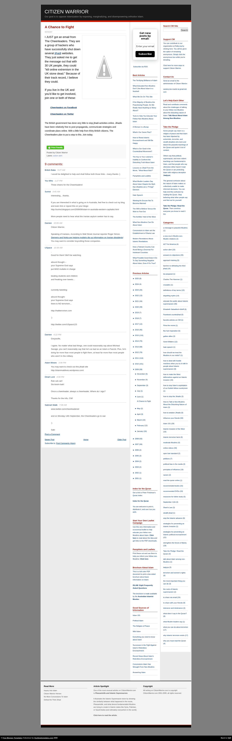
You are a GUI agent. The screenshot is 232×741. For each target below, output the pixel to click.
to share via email (170, 597)
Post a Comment (52, 434)
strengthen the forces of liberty (175, 543)
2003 (137, 467)
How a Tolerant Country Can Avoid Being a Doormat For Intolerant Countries (143, 249)
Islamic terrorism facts (172, 437)
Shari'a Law (168, 507)
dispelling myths (169, 296)
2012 (137, 352)
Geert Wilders (168, 342)
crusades (167, 285)
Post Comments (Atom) (66, 443)
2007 (137, 444)
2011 (137, 358)
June (139, 397)
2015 (137, 335)
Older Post (121, 440)
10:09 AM (58, 223)
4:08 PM (60, 377)
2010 (137, 364)
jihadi (58, 53)
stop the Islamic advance (173, 518)
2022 (137, 295)
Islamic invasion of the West (174, 429)
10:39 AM (58, 248)
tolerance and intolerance (173, 608)
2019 (137, 312)
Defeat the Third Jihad (52, 700)
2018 (137, 318)
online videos (168, 448)
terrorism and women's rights (174, 573)
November (141, 380)
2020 (137, 307)
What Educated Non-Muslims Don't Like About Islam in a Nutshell (144, 88)
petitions (166, 459)
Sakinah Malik (51, 405)
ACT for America (169, 244)
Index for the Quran (141, 501)
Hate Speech (138, 195)
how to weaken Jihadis (172, 413)
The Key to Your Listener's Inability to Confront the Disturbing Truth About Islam (144, 159)
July (139, 391)
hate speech (168, 347)
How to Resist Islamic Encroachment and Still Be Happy (143, 140)
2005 (137, 456)
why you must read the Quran (174, 641)
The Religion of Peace (141, 626)
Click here (144, 559)
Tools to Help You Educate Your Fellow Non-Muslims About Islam (145, 118)
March (139, 420)
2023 (137, 290)
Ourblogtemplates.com (43, 738)
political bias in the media (173, 464)
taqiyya (167, 175)
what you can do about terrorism (175, 627)
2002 (137, 473)
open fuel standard (170, 453)
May (139, 408)
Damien (48, 223)
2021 (137, 301)
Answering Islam (139, 672)
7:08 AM (63, 405)
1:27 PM (58, 181)
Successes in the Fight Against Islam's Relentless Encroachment (144, 648)
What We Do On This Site (143, 97)
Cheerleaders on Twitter (62, 114)
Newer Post (49, 440)
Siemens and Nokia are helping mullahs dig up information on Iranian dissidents (87, 237)
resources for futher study (173, 497)
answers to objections (171, 255)
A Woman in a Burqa (141, 127)
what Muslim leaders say (173, 622)
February (140, 425)
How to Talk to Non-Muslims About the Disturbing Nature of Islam (175, 404)
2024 (137, 284)
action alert (57, 156)
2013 (137, 347)
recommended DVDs (171, 491)
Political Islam (138, 621)
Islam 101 (136, 615)
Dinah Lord (50, 377)
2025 (137, 278)
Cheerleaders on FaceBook (63, 107)
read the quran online (171, 480)
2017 (137, 324)
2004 (137, 461)
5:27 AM (61, 170)
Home (85, 440)
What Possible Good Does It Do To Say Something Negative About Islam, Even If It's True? (145, 260)
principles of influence (171, 469)
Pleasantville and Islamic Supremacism (111, 693)
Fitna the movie (169, 325)
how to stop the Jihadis (172, 396)
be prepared (168, 274)
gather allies (168, 336)
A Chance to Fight (59, 27)
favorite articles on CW (172, 320)
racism (166, 475)
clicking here (168, 49)
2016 (137, 330)
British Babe (50, 170)
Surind (48, 191)
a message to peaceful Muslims (175, 228)
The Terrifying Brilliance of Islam (145, 80)
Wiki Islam (137, 631)
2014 (137, 341)
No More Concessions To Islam (56, 697)
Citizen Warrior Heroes (52, 694)
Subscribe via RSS (140, 67)
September (141, 385)
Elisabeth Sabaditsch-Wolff (173, 309)
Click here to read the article (105, 715)
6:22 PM (57, 334)
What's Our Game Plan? (142, 132)
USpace (48, 248)
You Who (49, 181)
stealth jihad (168, 513)
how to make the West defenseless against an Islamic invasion (175, 377)
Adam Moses (51, 363)
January (140, 431)
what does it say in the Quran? (175, 613)
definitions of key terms (172, 290)
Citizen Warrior (67, 11)
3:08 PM (62, 363)
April (139, 414)
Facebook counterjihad (172, 314)
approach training (170, 260)
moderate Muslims (170, 442)
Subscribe (145, 54)
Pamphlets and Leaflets (142, 176)
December (141, 374)
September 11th (169, 502)
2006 (137, 450)
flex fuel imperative (170, 331)
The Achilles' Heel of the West (144, 217)
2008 (137, 439)
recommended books (171, 486)
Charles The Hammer (171, 279)
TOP (229, 738)
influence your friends (171, 418)
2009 (137, 369)
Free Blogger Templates (12, 738)
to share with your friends (173, 603)
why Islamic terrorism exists (174, 635)
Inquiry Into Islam (50, 690)
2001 (137, 478)
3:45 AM (56, 191)
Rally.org (178, 46)
